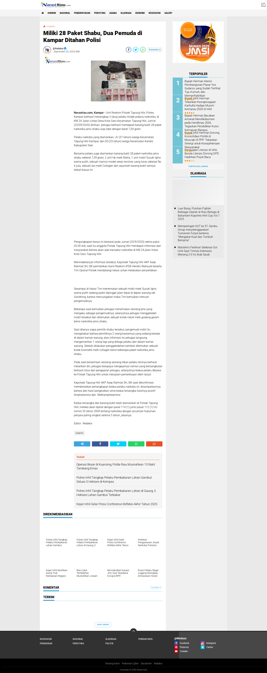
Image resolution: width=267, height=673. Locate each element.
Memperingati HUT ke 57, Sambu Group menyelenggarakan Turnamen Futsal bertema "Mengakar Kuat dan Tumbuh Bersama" (197, 233)
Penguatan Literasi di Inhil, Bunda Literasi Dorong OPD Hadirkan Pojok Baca (201, 153)
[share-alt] (82, 443)
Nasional (65, 13)
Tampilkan (156, 587)
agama (113, 13)
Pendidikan (46, 643)
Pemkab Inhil (145, 639)
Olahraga (126, 13)
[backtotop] (133, 631)
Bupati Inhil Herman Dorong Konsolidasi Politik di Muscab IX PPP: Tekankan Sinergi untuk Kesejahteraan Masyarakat (202, 139)
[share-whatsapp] (143, 49)
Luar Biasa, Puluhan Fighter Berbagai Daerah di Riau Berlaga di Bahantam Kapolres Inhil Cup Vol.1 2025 (199, 214)
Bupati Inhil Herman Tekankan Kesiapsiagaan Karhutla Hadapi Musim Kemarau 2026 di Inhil (203, 103)
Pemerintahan (82, 13)
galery (168, 13)
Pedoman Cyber (130, 663)
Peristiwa (99, 13)
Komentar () (155, 49)
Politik (109, 643)
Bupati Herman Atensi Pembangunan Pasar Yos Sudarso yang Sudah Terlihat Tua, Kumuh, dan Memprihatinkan (202, 88)
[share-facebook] (128, 49)
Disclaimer (146, 663)
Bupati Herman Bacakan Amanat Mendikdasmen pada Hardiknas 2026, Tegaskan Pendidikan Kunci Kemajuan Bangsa (202, 122)
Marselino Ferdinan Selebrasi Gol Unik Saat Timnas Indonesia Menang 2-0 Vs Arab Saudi (197, 251)
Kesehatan (155, 13)
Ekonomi (140, 13)
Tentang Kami (112, 663)
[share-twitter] (135, 49)
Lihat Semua (103, 625)
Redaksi (158, 663)
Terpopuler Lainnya (198, 166)
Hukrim (52, 13)
